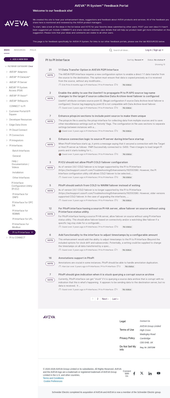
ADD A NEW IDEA (19, 59)
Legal (123, 321)
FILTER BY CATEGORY (16, 66)
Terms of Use (127, 329)
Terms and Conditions (53, 378)
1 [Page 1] (92, 299)
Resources (19, 50)
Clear (30, 66)
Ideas (6, 50)
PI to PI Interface (106, 85)
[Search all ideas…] (127, 50)
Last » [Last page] (115, 299)
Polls (33, 50)
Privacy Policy (127, 338)
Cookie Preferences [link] (53, 381)
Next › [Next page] (105, 299)
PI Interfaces (91, 85)
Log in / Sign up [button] (154, 50)
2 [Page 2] (97, 299)
